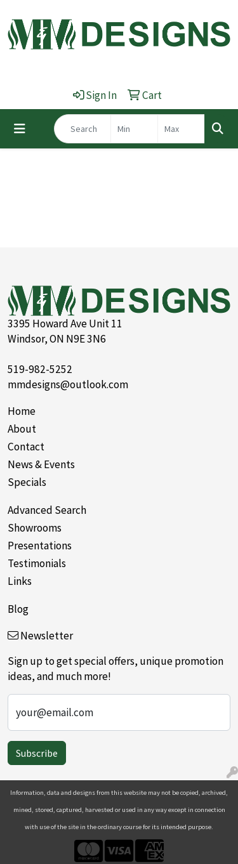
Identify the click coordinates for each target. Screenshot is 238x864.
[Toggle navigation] (19, 129)
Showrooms (35, 528)
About (22, 429)
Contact (26, 447)
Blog (18, 609)
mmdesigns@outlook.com (68, 384)
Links (20, 581)
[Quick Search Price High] (181, 128)
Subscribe (37, 753)
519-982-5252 (40, 369)
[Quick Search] (82, 128)
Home (22, 411)
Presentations (40, 546)
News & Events (41, 464)
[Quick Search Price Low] (134, 128)
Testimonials (37, 563)
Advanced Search (47, 510)
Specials (27, 482)
